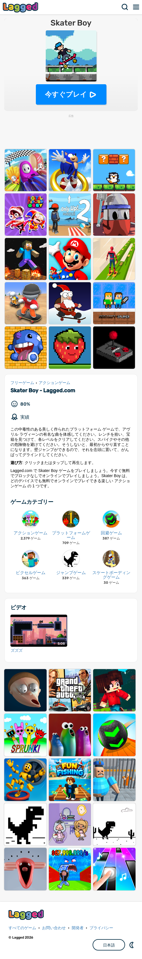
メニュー (136, 7)
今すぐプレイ (66, 94)
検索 (125, 7)
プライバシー (101, 928)
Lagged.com (26, 914)
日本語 (109, 945)
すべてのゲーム (22, 928)
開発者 (78, 928)
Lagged (21, 7)
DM (132, 944)
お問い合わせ (54, 928)
